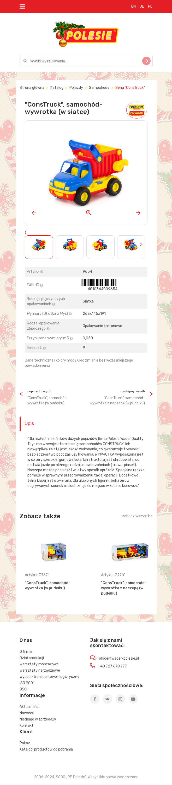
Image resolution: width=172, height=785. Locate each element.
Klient (26, 732)
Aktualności (29, 707)
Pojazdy (76, 87)
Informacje (32, 695)
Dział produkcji (32, 658)
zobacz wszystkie (137, 516)
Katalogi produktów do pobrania (46, 749)
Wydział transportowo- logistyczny (49, 676)
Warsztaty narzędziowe (40, 670)
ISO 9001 (27, 683)
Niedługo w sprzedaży (38, 719)
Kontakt (26, 725)
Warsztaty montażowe (39, 664)
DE (142, 6)
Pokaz (25, 743)
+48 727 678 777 (112, 666)
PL (150, 6)
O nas (26, 640)
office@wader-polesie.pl (119, 658)
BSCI (23, 689)
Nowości (27, 713)
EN (133, 6)
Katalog (56, 87)
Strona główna (32, 87)
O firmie (26, 651)
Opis (29, 423)
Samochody (99, 87)
